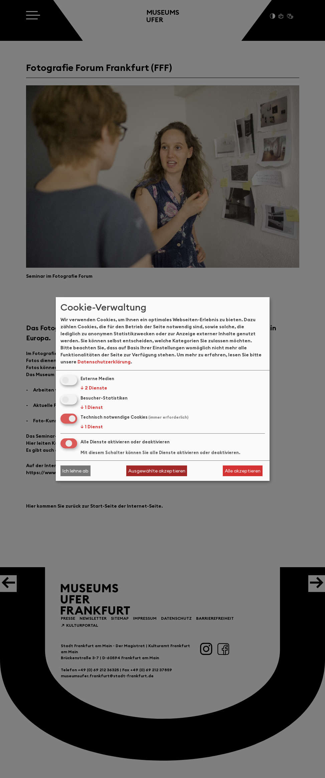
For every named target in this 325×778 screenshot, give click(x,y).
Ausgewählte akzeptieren (156, 471)
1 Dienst (91, 407)
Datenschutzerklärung (104, 362)
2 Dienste (93, 387)
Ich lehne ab (75, 471)
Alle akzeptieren (243, 471)
